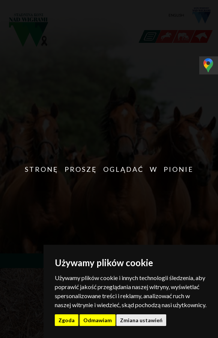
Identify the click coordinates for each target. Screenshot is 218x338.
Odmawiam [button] (97, 320)
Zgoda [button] (67, 320)
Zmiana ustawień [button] (141, 320)
